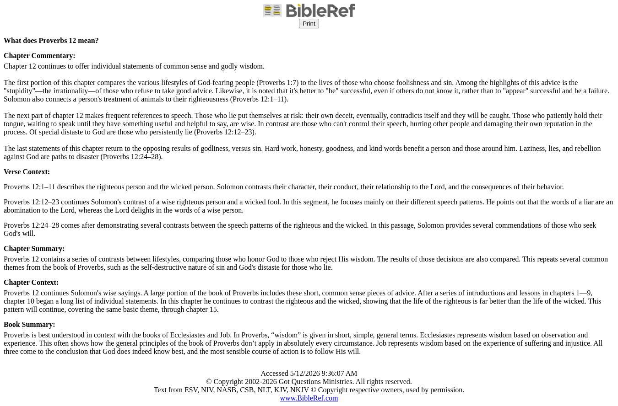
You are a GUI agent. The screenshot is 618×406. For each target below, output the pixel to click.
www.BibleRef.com (309, 398)
